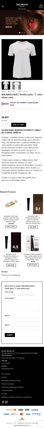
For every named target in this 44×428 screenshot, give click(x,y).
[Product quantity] (5, 125)
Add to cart (18, 125)
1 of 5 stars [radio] (5, 295)
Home (4, 91)
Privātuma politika (7, 390)
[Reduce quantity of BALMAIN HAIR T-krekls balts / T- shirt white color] (3, 125)
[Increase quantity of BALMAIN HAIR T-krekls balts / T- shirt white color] (8, 125)
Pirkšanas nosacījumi (8, 384)
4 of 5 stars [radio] (20, 295)
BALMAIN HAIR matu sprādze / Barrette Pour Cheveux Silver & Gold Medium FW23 (11, 218)
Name (7, 315)
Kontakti (4, 377)
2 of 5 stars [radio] (9, 295)
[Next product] (3, 111)
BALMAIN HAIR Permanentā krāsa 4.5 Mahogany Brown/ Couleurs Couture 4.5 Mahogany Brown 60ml (11, 258)
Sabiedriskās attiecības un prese (11, 380)
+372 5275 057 (6, 363)
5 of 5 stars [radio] (29, 295)
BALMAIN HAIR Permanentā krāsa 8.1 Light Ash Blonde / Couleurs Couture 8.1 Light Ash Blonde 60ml (33, 219)
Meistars (11, 91)
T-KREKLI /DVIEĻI (22, 91)
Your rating (9, 292)
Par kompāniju (6, 374)
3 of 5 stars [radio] (14, 295)
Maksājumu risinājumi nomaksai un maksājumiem (17, 397)
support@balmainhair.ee (22, 425)
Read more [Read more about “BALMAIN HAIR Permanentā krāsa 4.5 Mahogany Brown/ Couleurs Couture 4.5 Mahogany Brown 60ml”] (11, 265)
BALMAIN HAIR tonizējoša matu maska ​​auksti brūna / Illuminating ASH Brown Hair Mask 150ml (33, 257)
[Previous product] (7, 111)
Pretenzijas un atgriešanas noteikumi (13, 387)
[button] (3, 6)
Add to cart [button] (11, 226)
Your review (10, 298)
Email (7, 325)
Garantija (4, 394)
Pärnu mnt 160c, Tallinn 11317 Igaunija (13, 358)
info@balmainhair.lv (8, 369)
